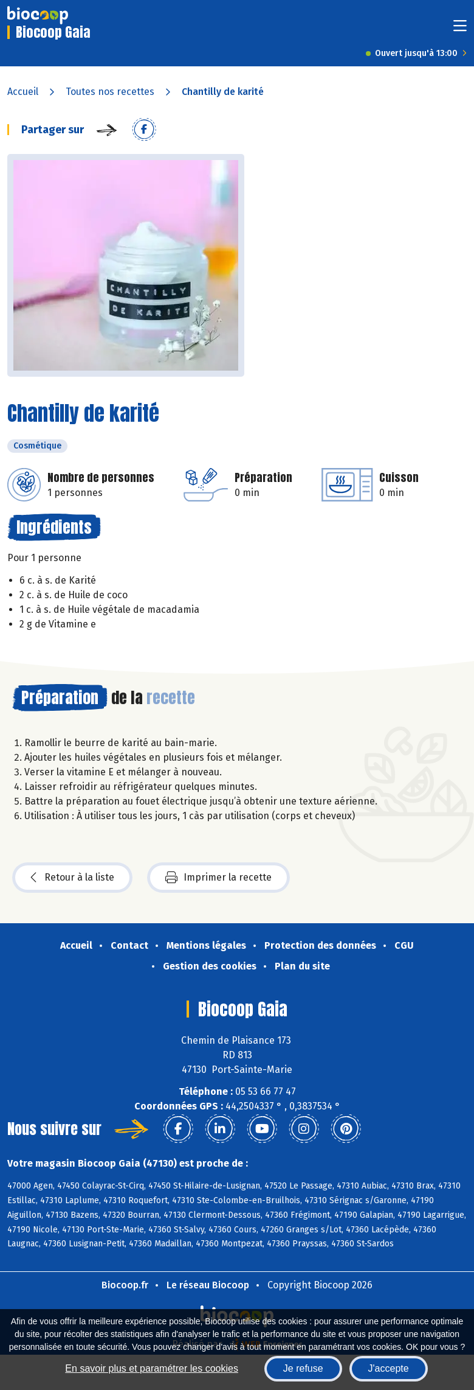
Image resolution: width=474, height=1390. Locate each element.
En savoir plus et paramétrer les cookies (151, 1368)
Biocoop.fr (124, 1285)
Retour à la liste (72, 877)
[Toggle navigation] (460, 29)
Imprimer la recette (218, 877)
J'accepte (388, 1368)
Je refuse (303, 1368)
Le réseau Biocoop (208, 1285)
